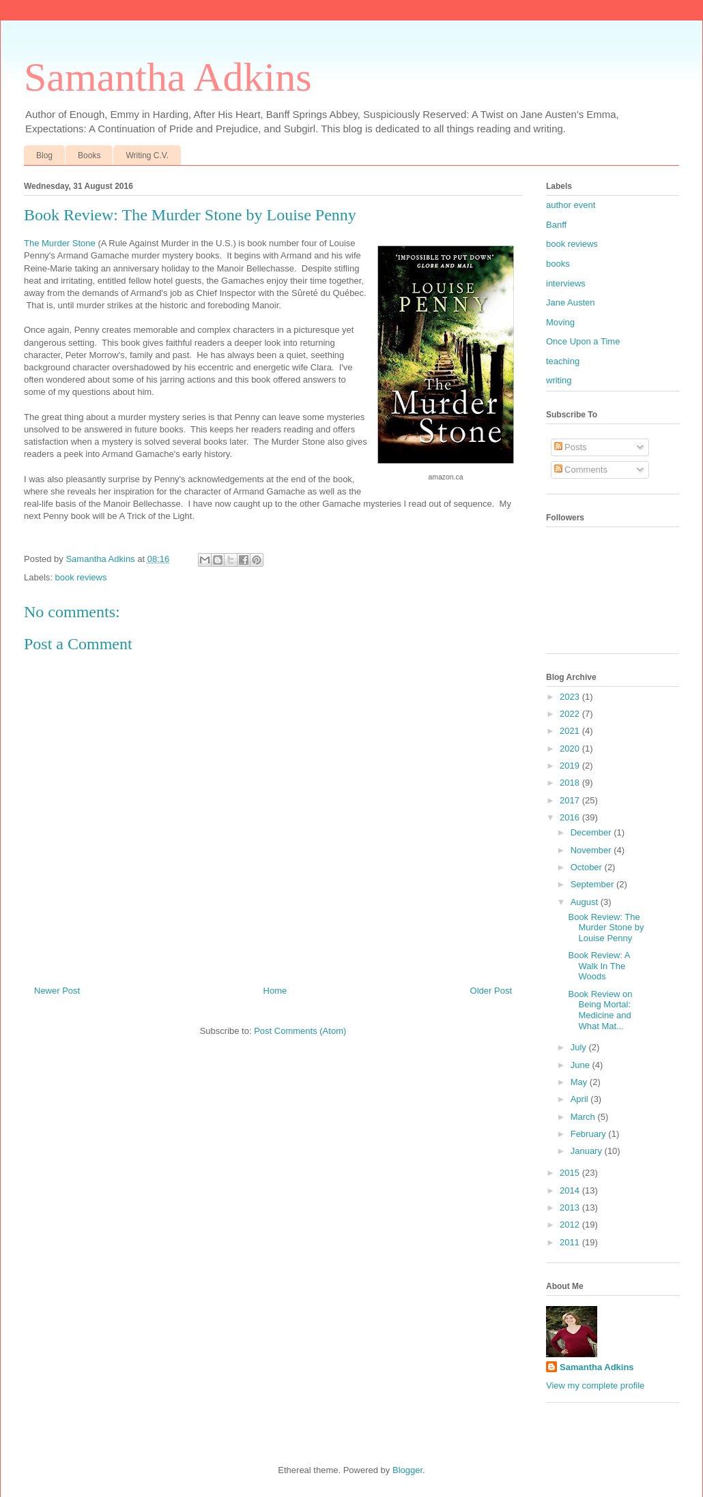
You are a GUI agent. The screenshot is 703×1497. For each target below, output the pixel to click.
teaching (562, 361)
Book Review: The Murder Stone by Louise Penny (606, 927)
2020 (571, 748)
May (580, 1082)
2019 (571, 765)
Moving (560, 322)
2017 (571, 800)
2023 (571, 697)
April (581, 1099)
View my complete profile (595, 1385)
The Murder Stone (60, 243)
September (593, 884)
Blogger (407, 1470)
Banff (556, 225)
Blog (44, 155)
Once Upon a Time (583, 341)
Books (89, 155)
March (584, 1117)
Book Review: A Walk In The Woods (598, 965)
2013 (571, 1207)
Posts (570, 447)
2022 (571, 714)
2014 (571, 1190)
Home (275, 990)
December (592, 832)
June (581, 1065)
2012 (571, 1224)
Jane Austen (570, 302)
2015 (571, 1173)
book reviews (81, 577)
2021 (571, 731)
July (580, 1047)
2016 (571, 817)
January (588, 1151)
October (588, 867)
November (592, 850)
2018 (571, 782)
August (586, 902)
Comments (580, 469)
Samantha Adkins (168, 77)
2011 (571, 1242)
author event (570, 205)
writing (559, 380)
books (558, 263)
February (590, 1134)
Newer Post (57, 990)
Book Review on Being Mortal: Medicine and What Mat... (600, 1010)
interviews (566, 283)
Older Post (491, 990)
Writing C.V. (147, 155)
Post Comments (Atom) (300, 1031)
